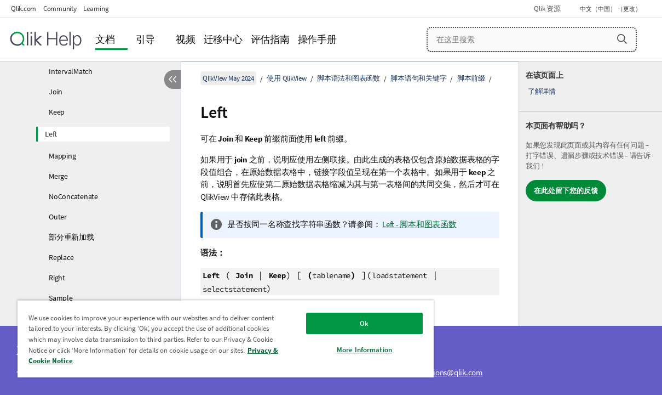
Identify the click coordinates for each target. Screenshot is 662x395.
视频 (185, 39)
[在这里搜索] (532, 39)
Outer (58, 217)
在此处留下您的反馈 (566, 190)
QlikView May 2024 (228, 78)
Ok (337, 323)
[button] (622, 38)
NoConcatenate (73, 196)
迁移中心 (223, 39)
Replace (61, 257)
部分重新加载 (71, 237)
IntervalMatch (71, 71)
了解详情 (542, 91)
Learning (95, 8)
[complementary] (590, 228)
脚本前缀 (471, 78)
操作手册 (317, 39)
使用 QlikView (286, 78)
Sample (61, 298)
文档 (105, 39)
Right (57, 278)
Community (60, 8)
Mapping (62, 156)
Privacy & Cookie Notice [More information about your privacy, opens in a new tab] (124, 360)
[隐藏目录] (172, 79)
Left (51, 134)
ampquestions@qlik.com (441, 372)
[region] (209, 338)
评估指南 (270, 39)
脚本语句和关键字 (418, 78)
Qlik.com (23, 8)
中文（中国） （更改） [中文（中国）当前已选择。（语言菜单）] (611, 9)
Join (55, 92)
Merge (58, 176)
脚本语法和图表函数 (348, 78)
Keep (57, 112)
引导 (146, 39)
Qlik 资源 (547, 8)
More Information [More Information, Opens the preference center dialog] (337, 349)
